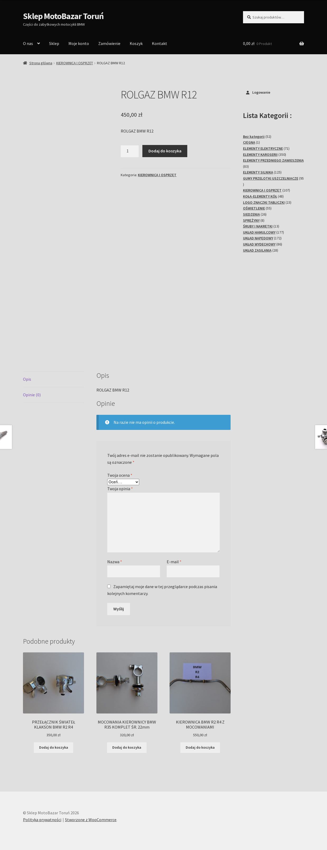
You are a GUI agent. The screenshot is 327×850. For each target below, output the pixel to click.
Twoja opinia (120, 488)
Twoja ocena (119, 475)
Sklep (54, 43)
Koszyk (136, 43)
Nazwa (114, 561)
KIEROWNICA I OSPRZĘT (74, 63)
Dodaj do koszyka (164, 150)
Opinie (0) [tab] (32, 394)
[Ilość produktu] (130, 151)
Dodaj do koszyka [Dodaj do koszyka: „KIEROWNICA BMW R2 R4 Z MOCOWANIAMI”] (200, 747)
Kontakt (159, 43)
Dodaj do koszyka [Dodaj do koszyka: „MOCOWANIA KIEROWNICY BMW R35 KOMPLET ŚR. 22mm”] (126, 747)
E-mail (174, 561)
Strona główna (40, 63)
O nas (28, 43)
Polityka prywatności (42, 819)
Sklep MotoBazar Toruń (63, 16)
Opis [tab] (27, 379)
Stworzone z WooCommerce (90, 819)
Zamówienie (109, 43)
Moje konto (78, 43)
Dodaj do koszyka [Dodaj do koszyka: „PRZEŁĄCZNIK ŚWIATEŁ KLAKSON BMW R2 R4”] (53, 747)
